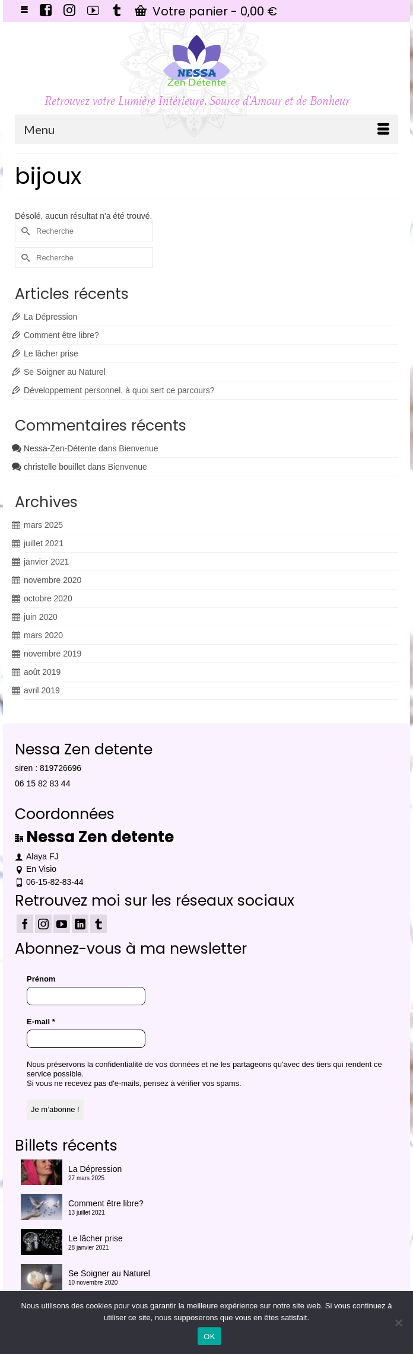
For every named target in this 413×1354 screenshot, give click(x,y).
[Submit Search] (24, 231)
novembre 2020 (52, 580)
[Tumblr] (98, 924)
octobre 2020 (48, 598)
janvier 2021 (46, 561)
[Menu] (206, 129)
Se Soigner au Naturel (65, 372)
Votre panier (206, 11)
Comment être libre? (61, 335)
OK (209, 1336)
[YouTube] (61, 924)
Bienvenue (138, 448)
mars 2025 (43, 525)
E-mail (41, 1021)
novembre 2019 (52, 653)
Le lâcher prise (51, 353)
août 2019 (42, 672)
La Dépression (50, 316)
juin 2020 (41, 617)
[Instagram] (43, 924)
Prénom (41, 978)
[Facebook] (25, 924)
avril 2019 (42, 690)
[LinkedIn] (80, 924)
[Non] (398, 1322)
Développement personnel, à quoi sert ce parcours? (119, 390)
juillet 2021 (43, 543)
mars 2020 (43, 635)
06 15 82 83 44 (42, 783)
